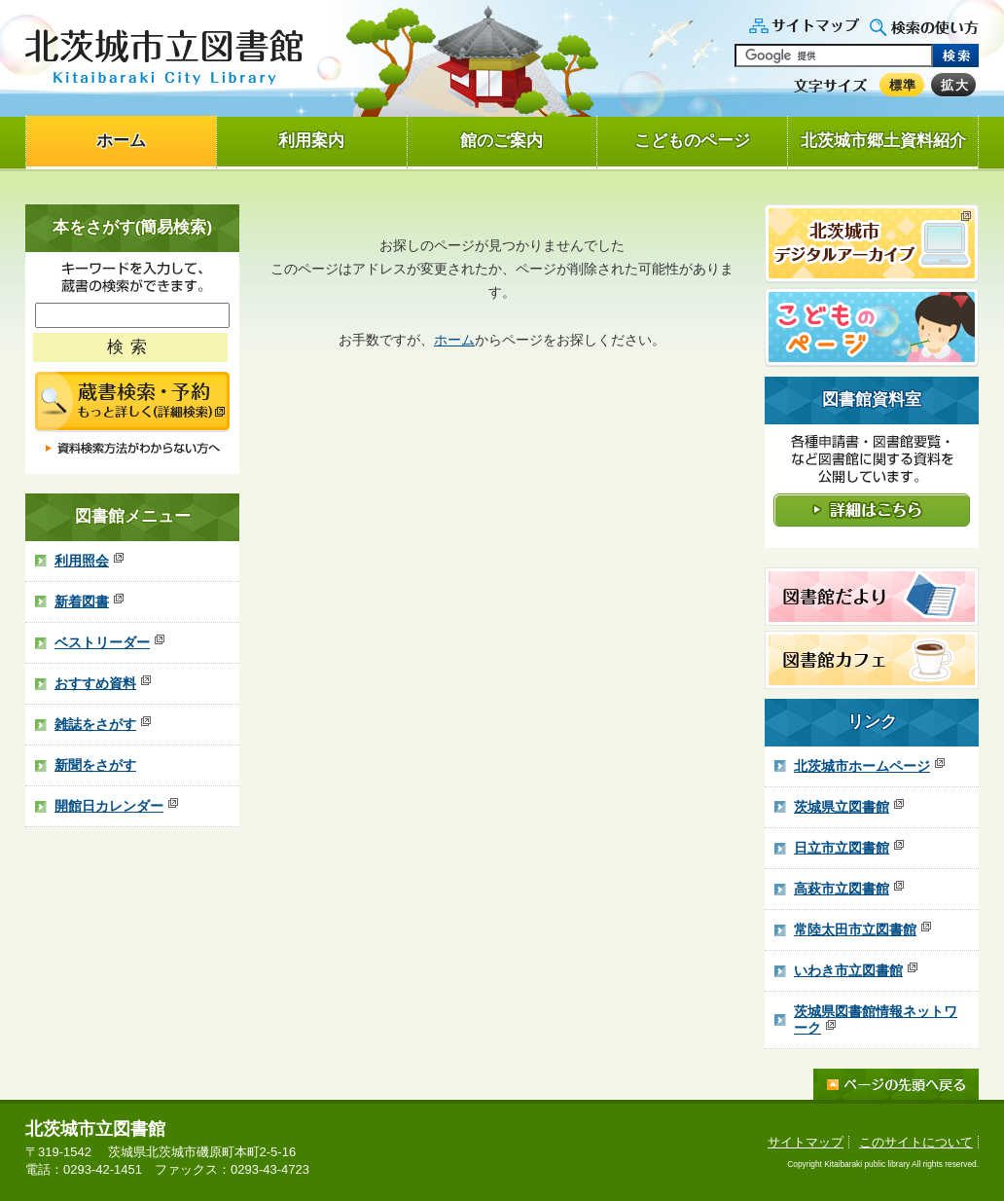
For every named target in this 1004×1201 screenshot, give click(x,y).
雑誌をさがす (102, 724)
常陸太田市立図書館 (862, 929)
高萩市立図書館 (849, 888)
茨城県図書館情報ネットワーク (875, 1019)
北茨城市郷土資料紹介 (883, 140)
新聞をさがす (95, 765)
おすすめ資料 (102, 683)
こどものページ (692, 140)
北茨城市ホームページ (869, 766)
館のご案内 (501, 140)
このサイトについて (916, 1142)
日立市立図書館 (849, 847)
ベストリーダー (109, 642)
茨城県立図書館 (849, 807)
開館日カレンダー (116, 806)
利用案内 (311, 140)
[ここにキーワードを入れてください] (132, 315)
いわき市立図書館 (855, 970)
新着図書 (89, 601)
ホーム (121, 140)
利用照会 (89, 560)
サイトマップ (805, 1142)
